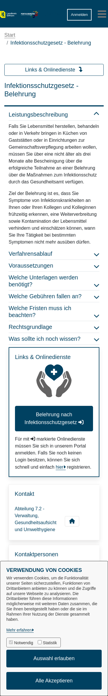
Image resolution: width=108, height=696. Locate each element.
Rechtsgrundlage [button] (54, 326)
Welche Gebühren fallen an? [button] (54, 296)
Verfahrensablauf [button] (54, 253)
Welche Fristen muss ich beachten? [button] (54, 311)
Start (9, 35)
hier (59, 467)
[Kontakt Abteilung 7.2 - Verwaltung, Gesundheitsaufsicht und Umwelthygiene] (72, 521)
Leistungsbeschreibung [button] (54, 114)
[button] (50, 12)
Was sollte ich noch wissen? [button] (54, 338)
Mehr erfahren (19, 630)
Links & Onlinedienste (54, 70)
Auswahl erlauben (54, 658)
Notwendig (23, 642)
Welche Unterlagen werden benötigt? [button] (54, 281)
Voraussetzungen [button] (54, 265)
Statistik (50, 642)
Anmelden (79, 14)
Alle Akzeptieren (54, 681)
